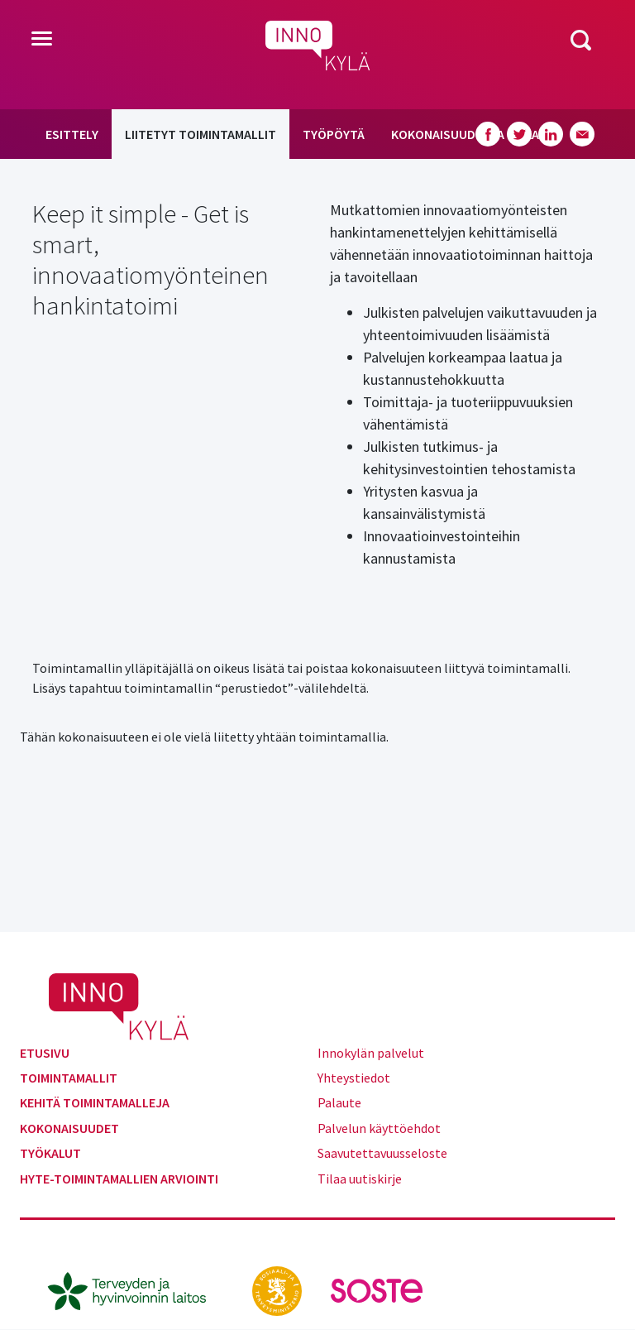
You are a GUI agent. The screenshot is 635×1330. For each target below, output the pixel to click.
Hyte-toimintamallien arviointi (119, 1178)
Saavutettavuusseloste (382, 1153)
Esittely (71, 134)
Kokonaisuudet (69, 1128)
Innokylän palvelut (371, 1052)
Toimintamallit (68, 1077)
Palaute (339, 1102)
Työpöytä (334, 134)
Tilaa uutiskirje (360, 1178)
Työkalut (50, 1153)
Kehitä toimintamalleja (94, 1102)
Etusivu (44, 1052)
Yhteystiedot (354, 1077)
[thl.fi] (135, 1289)
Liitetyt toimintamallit (200, 134)
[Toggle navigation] (42, 39)
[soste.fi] (377, 1289)
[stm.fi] (278, 1289)
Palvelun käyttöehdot (379, 1128)
